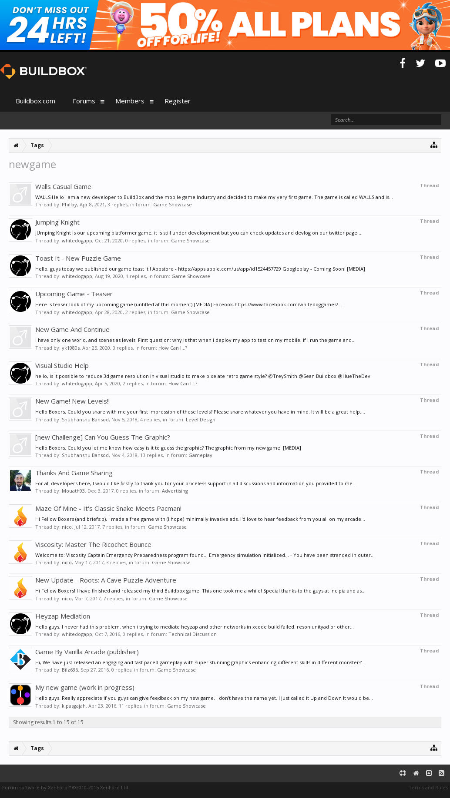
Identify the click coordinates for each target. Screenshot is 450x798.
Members (129, 100)
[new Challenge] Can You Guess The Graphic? (102, 437)
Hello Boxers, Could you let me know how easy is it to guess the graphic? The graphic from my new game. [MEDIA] (168, 447)
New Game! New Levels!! (72, 401)
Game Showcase (172, 204)
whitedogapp (77, 240)
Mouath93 (73, 490)
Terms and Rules (428, 787)
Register (178, 100)
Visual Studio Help (62, 365)
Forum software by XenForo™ (66, 787)
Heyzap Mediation (62, 616)
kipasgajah (74, 705)
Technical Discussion (192, 634)
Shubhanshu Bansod (85, 419)
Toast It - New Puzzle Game (78, 258)
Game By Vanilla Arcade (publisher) (87, 651)
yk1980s (71, 347)
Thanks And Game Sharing (74, 472)
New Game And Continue (72, 329)
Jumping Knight (57, 222)
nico (67, 526)
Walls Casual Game (63, 186)
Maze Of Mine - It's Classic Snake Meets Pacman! (108, 508)
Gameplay (200, 455)
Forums (84, 100)
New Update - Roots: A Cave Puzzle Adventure (105, 580)
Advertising (175, 490)
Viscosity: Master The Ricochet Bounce (93, 544)
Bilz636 (70, 669)
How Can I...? (172, 347)
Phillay (69, 204)
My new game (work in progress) (84, 687)
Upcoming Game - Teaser (74, 293)
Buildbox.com (35, 100)
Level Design (200, 419)
